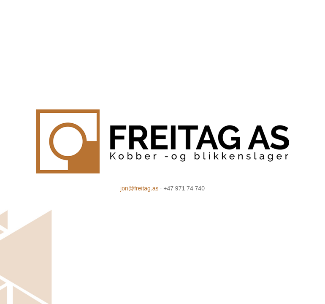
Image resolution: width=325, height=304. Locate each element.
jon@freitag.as (139, 188)
